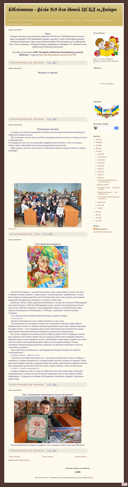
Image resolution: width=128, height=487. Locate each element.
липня (99, 169)
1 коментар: (36, 234)
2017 (97, 151)
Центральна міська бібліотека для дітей (98, 20)
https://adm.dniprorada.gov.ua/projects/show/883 (57, 55)
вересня (100, 163)
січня (99, 208)
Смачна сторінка (13, 24)
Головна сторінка (13, 20)
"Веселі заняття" (75, 20)
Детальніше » (12, 229)
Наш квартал (26, 24)
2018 (97, 148)
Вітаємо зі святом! (102, 184)
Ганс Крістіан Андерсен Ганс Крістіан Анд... (107, 193)
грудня (99, 154)
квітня (99, 177)
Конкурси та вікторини (57, 20)
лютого (99, 205)
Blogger (90, 477)
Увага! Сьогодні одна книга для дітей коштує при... (107, 181)
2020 (97, 142)
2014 (97, 218)
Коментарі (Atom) (24, 460)
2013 (97, 221)
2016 (97, 212)
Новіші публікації (14, 456)
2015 (97, 215)
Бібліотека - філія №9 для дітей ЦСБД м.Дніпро (62, 9)
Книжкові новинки (29, 20)
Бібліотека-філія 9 (101, 229)
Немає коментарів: (38, 62)
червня (99, 172)
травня (99, 174)
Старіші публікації (81, 456)
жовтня (99, 160)
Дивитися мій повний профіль (102, 232)
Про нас (42, 20)
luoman (76, 477)
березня (100, 202)
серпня (99, 166)
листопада (100, 157)
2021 (97, 139)
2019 (97, 145)
